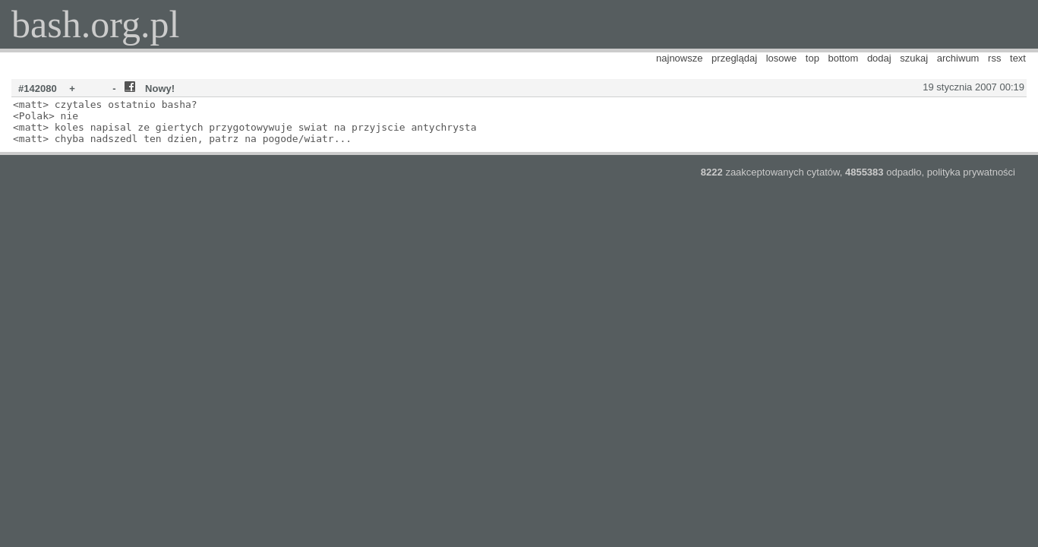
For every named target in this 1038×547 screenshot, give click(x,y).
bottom (843, 58)
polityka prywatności (971, 172)
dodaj (879, 58)
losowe (781, 58)
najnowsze (679, 58)
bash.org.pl (95, 24)
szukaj (914, 58)
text (1018, 58)
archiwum (958, 58)
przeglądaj (734, 58)
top (812, 58)
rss (994, 58)
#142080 (37, 88)
